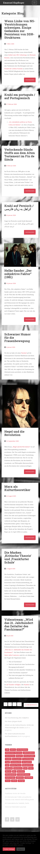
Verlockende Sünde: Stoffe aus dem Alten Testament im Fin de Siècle (19, 154)
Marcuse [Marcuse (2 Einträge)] (8, 771)
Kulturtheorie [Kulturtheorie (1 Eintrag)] (18, 768)
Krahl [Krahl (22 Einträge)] (7, 765)
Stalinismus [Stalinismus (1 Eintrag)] (19, 778)
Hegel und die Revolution (14, 433)
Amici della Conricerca (11, 655)
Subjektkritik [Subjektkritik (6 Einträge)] (28, 778)
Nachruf (24, 353)
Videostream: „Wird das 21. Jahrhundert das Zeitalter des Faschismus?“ (18, 624)
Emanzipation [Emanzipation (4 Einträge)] (17, 759)
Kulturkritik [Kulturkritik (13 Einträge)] (9, 768)
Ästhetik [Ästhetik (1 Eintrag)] (14, 781)
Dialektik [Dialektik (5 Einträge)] (8, 759)
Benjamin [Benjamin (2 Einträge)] (19, 756)
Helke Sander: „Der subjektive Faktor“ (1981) (18, 274)
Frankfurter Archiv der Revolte (15, 793)
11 (19, 704)
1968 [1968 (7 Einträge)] (7, 750)
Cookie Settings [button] (9, 849)
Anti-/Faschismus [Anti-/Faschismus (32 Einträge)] (22, 750)
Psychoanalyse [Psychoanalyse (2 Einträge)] (10, 778)
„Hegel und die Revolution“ (21, 447)
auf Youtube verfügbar (13, 684)
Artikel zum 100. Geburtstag (17, 55)
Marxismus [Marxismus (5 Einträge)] (21, 771)
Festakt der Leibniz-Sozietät (13, 68)
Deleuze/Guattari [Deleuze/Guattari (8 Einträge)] (29, 756)
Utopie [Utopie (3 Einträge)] (8, 781)
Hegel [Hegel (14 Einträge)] (7, 762)
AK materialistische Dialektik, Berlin (17, 803)
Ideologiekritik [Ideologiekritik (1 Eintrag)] (26, 762)
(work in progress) (19, 727)
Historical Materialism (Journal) (15, 807)
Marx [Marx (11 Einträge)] (14, 771)
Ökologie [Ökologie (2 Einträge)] (21, 781)
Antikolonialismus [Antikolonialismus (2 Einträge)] (28, 753)
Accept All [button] (21, 849)
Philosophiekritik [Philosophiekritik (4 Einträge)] (11, 774)
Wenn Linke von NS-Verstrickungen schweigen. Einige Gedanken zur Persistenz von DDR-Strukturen (19, 29)
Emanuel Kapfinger (13, 2)
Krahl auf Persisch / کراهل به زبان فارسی (18, 207)
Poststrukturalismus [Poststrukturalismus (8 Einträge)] (24, 774)
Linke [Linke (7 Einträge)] (25, 768)
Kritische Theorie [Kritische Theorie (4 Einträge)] (16, 765)
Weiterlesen (29, 80)
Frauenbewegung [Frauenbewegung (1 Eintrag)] (28, 759)
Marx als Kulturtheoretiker (17, 488)
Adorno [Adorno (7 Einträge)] (13, 750)
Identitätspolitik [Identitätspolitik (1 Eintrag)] (15, 762)
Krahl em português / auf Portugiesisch (19, 96)
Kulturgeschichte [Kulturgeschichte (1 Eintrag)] (28, 765)
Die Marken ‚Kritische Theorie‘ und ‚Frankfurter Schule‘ (17, 557)
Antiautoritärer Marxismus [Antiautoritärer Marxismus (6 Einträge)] (13, 753)
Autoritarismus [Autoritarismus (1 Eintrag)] (10, 756)
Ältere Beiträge (31, 705)
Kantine (26, 684)
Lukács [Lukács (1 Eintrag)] (31, 768)
